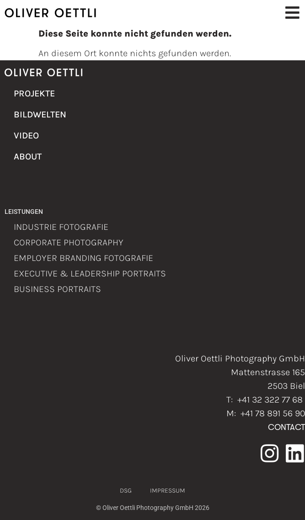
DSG (126, 490)
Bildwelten (39, 114)
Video (26, 135)
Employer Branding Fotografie (83, 258)
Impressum (167, 490)
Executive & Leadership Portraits (90, 273)
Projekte (34, 93)
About (28, 156)
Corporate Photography (68, 242)
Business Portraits (57, 289)
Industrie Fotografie (61, 227)
